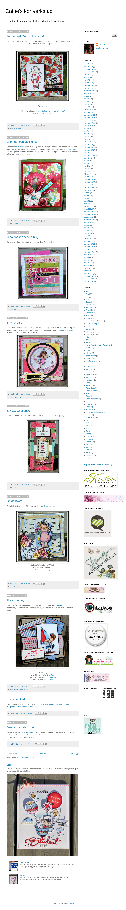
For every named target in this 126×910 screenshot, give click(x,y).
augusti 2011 (88, 255)
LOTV (20, 397)
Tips (87, 431)
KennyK (88, 348)
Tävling (88, 434)
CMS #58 (11, 765)
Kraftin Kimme (91, 356)
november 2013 (89, 182)
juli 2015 (87, 128)
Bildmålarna (17, 587)
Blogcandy (89, 307)
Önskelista (89, 455)
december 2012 (89, 212)
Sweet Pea (90, 420)
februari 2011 (88, 271)
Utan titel (89, 436)
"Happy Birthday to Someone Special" (50, 111)
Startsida (43, 754)
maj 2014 (87, 166)
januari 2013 (88, 209)
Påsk (88, 396)
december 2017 (89, 69)
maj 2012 (87, 230)
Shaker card (14, 322)
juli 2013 (87, 193)
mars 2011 (87, 268)
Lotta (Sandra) (18, 147)
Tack (87, 423)
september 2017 (89, 72)
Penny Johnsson (92, 391)
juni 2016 (87, 99)
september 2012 (89, 220)
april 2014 (87, 169)
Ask (87, 297)
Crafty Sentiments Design (95, 321)
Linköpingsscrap (91, 361)
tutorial (45, 328)
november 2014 (89, 150)
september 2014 (89, 155)
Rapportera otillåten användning (98, 464)
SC (87, 401)
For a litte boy (15, 600)
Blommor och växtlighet (22, 141)
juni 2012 (87, 228)
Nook (20, 223)
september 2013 (89, 187)
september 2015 (89, 123)
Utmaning (89, 439)
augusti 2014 (88, 158)
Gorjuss (88, 329)
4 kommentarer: (25, 220)
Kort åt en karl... (17, 699)
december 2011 (89, 244)
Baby (88, 299)
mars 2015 (87, 139)
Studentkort (14, 501)
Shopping (89, 407)
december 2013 (89, 179)
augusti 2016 (88, 93)
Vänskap (89, 450)
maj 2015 (87, 134)
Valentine (89, 442)
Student (88, 415)
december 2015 (89, 115)
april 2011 (87, 265)
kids (87, 350)
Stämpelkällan (91, 418)
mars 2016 (87, 107)
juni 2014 (87, 163)
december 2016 (89, 85)
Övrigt (88, 458)
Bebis (88, 302)
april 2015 (87, 136)
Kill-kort (21, 689)
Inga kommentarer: (26, 713)
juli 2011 (87, 257)
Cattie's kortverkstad (29, 11)
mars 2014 (87, 171)
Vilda (87, 444)
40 (87, 291)
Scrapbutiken (28, 732)
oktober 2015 (88, 120)
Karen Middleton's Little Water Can (98, 345)
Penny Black (90, 388)
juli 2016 (87, 96)
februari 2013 (88, 206)
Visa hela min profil (102, 48)
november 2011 (89, 247)
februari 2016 (88, 110)
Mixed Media (90, 375)
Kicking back (48, 680)
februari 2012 (88, 239)
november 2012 (89, 214)
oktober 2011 (88, 249)
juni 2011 (87, 260)
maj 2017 (87, 75)
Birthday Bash (50, 677)
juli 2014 (87, 161)
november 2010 (89, 279)
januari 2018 (88, 67)
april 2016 (87, 104)
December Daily (91, 324)
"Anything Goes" (47, 113)
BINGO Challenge (18, 410)
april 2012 (87, 233)
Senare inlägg (12, 754)
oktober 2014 (88, 153)
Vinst (87, 447)
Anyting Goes (49, 675)
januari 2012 (88, 241)
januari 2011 (88, 274)
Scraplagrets (73, 149)
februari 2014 (88, 174)
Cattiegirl (102, 44)
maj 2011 (87, 263)
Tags (87, 426)
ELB (87, 326)
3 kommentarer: (25, 125)
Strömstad (89, 409)
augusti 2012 (88, 222)
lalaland (88, 358)
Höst (87, 337)
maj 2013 (87, 198)
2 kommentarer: (25, 306)
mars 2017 (87, 80)
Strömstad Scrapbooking (94, 412)
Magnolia (89, 369)
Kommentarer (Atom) (26, 757)
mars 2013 (87, 204)
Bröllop (88, 315)
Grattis (16, 223)
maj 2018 (87, 64)
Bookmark (89, 313)
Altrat (88, 294)
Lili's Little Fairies (68, 330)
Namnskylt (89, 380)
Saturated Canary (92, 399)
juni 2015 (87, 131)
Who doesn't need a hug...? (24, 237)
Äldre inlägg (74, 754)
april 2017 (87, 77)
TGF (87, 428)
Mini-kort (89, 372)
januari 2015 (88, 145)
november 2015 (89, 118)
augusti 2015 (88, 126)
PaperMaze (17, 128)
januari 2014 (88, 177)
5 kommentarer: (25, 394)
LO (87, 364)
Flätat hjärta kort (25, 862)
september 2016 (89, 91)
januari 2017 (88, 83)
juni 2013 (87, 196)
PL (87, 393)
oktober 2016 (88, 88)
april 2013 (87, 201)
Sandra (59, 605)
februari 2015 (88, 142)
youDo (88, 453)
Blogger (71, 904)
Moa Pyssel (90, 377)
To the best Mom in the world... (26, 36)
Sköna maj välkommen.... (23, 727)
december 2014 (89, 147)
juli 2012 (87, 225)
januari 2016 (88, 112)
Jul (87, 340)
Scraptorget (90, 404)
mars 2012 (87, 236)
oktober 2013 (88, 185)
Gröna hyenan (91, 334)
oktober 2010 (88, 282)
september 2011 (89, 252)
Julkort (88, 342)
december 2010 (89, 276)
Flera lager (48, 506)
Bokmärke (89, 310)
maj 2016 (87, 102)
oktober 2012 (88, 217)
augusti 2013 (88, 190)
